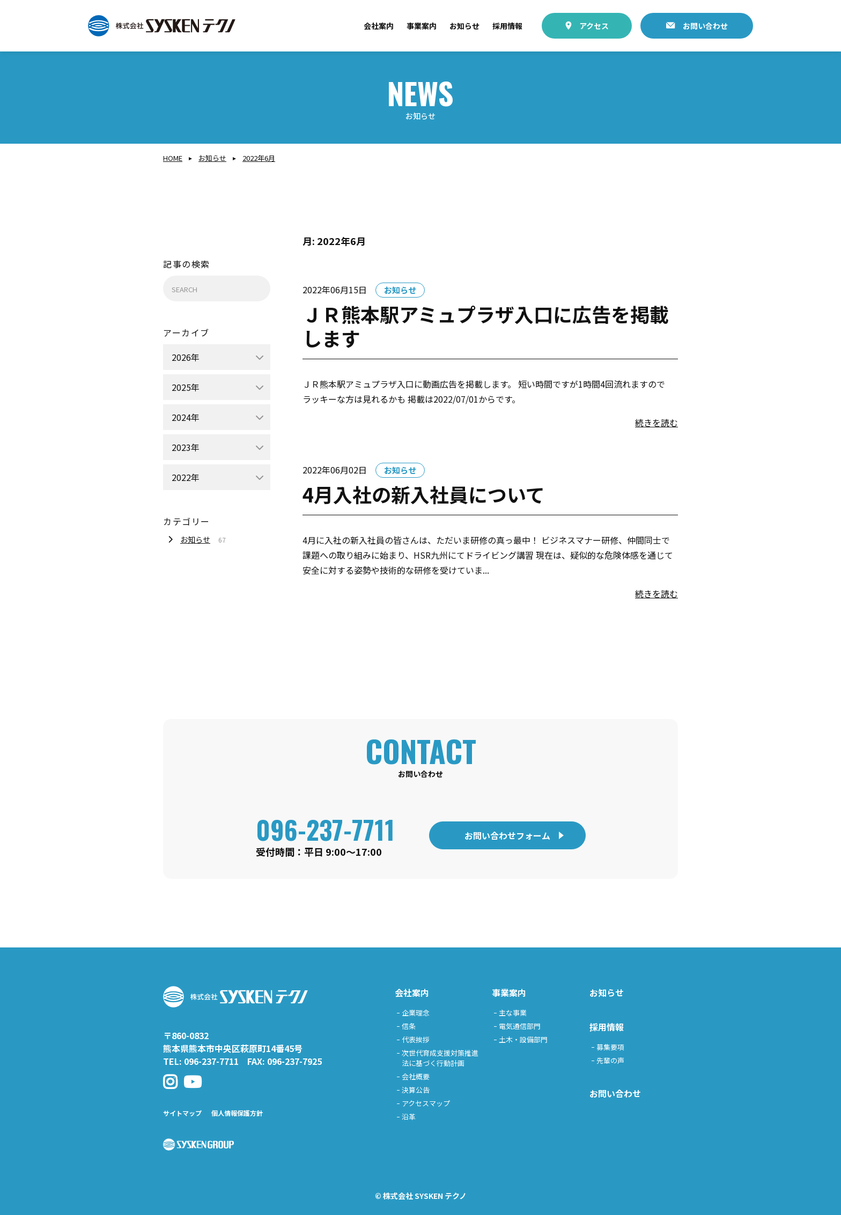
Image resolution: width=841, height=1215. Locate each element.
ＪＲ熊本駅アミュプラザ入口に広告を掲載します (486, 326)
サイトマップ (182, 1112)
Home (172, 158)
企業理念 (416, 1012)
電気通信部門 (520, 1026)
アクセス (594, 25)
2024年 (186, 417)
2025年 (186, 387)
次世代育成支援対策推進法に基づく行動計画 (440, 1058)
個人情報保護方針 (237, 1112)
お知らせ (464, 25)
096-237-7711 (325, 829)
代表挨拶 (416, 1039)
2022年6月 (258, 158)
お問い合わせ (705, 25)
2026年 (186, 357)
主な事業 (513, 1012)
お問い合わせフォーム (507, 835)
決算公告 (416, 1090)
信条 (409, 1026)
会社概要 (416, 1076)
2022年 (186, 477)
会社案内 (379, 25)
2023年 (186, 447)
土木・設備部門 (523, 1039)
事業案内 (422, 25)
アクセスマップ (426, 1103)
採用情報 (507, 25)
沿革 (409, 1117)
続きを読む (656, 422)
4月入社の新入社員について (424, 494)
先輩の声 (610, 1060)
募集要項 (610, 1047)
